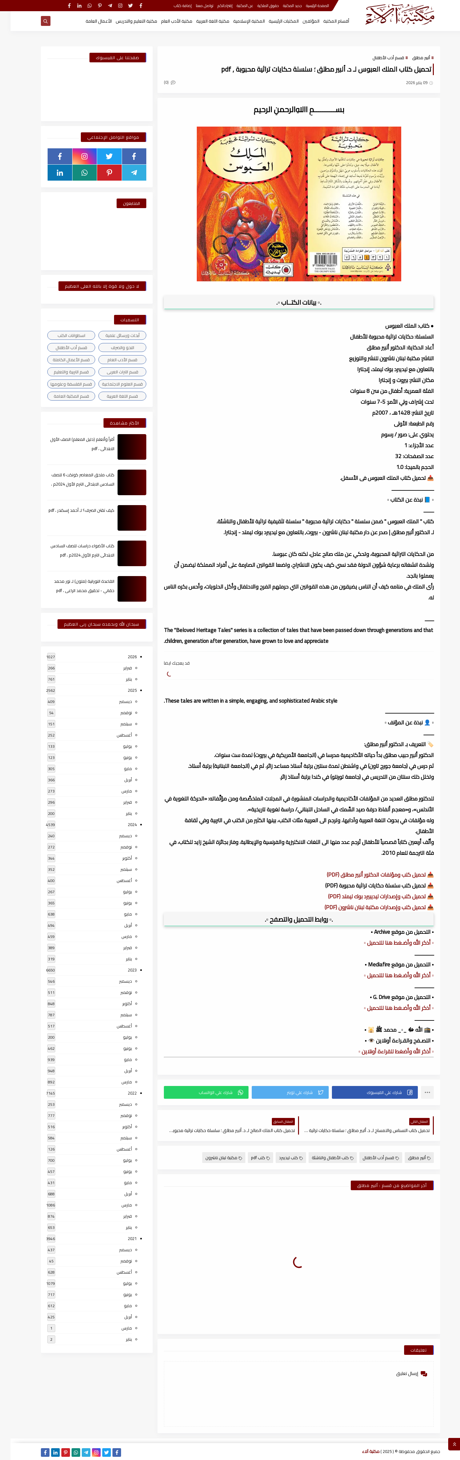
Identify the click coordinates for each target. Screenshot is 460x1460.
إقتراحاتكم (214, 5)
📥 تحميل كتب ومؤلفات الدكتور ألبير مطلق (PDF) (369, 875)
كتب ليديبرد (280, 1157)
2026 (121, 656)
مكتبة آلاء (360, 1451)
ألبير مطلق (410, 57)
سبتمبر (115, 724)
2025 (121, 690)
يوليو (116, 746)
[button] (364, 1092)
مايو (117, 768)
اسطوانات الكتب (61, 335)
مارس (116, 791)
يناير (118, 679)
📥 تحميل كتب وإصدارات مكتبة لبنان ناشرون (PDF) (368, 907)
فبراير (117, 668)
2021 (121, 1238)
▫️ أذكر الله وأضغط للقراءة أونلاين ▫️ (385, 1051)
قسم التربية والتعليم (60, 372)
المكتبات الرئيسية (273, 21)
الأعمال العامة (88, 21)
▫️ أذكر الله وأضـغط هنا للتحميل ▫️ (388, 943)
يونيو (117, 757)
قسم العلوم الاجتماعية (111, 384)
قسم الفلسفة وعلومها (60, 384)
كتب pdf (250, 1157)
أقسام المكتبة (326, 21)
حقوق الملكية (257, 5)
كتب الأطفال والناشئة (322, 1157)
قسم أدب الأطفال (378, 57)
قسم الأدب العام (112, 359)
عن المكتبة (234, 5)
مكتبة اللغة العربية (202, 21)
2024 (121, 824)
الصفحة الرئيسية (306, 5)
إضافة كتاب (172, 5)
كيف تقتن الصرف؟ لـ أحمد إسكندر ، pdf (71, 510)
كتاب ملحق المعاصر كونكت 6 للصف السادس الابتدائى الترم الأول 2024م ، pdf (72, 484)
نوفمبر (115, 712)
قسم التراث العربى (112, 372)
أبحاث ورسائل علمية (112, 335)
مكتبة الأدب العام (166, 21)
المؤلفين (300, 21)
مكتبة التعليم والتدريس (126, 21)
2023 (121, 970)
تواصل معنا (194, 5)
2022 (121, 1093)
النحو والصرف (112, 347)
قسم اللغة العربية (111, 396)
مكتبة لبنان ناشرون (213, 1157)
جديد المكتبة (281, 5)
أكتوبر (116, 858)
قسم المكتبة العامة (61, 396)
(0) (159, 82)
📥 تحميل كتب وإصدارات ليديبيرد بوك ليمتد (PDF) (370, 896)
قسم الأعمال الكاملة (60, 359)
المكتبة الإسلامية (238, 21)
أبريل (117, 780)
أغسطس (113, 735)
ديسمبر (115, 701)
